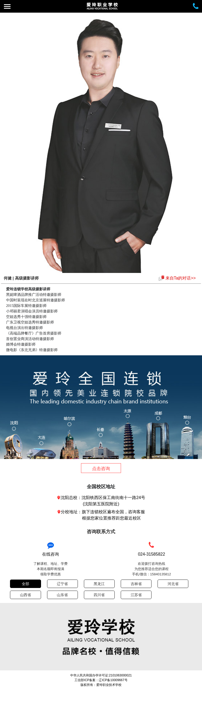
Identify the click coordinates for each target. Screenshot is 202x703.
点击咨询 (101, 468)
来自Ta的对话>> (180, 278)
